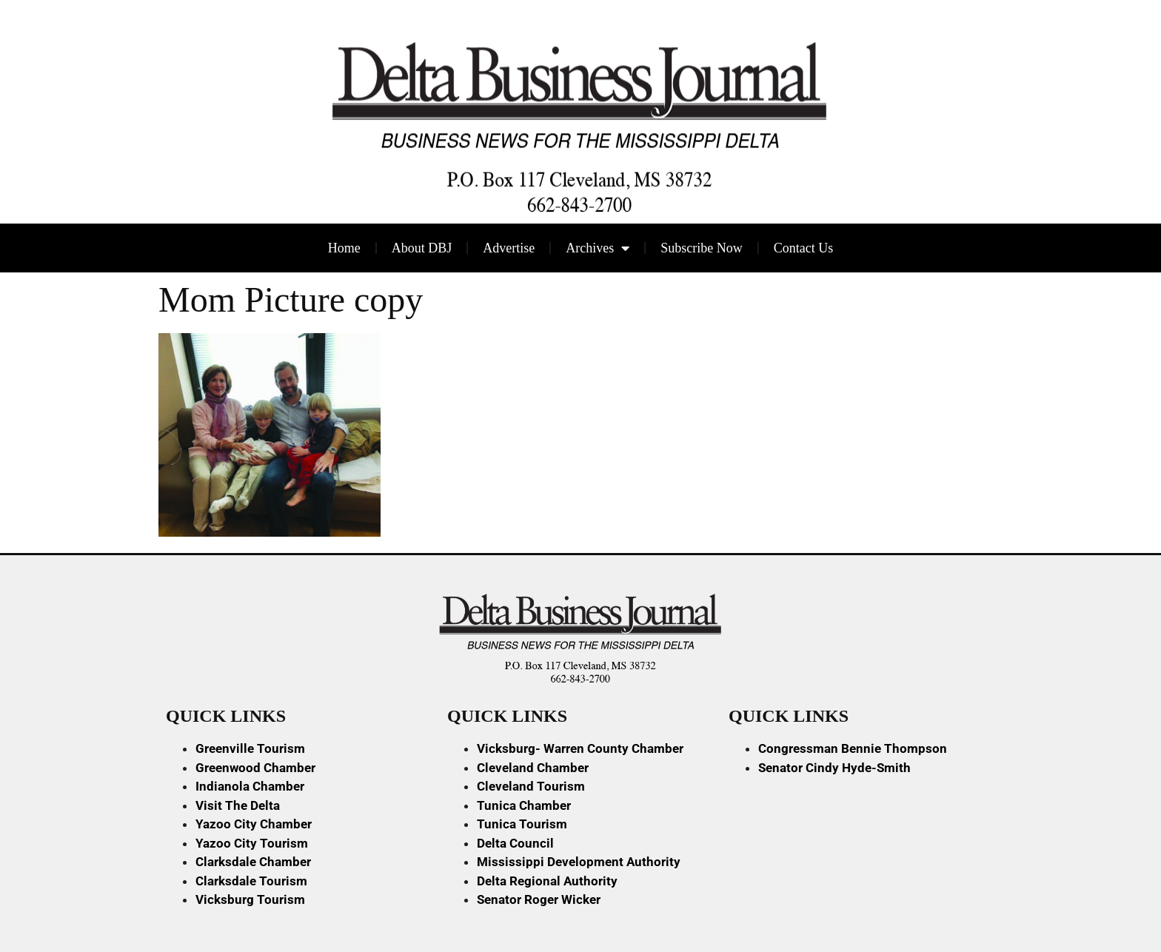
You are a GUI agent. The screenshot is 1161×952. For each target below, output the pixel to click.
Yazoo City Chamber (253, 824)
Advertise (509, 248)
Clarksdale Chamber (253, 861)
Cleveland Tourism (531, 786)
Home (344, 248)
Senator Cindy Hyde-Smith (834, 767)
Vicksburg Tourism (250, 899)
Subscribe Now (701, 248)
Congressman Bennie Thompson (852, 748)
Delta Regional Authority (547, 881)
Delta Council (515, 843)
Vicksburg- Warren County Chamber (580, 748)
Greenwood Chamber (255, 767)
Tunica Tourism (522, 824)
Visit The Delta (237, 805)
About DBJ (422, 248)
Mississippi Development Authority (578, 861)
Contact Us (804, 248)
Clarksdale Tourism (251, 881)
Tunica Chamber (524, 805)
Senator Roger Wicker (538, 899)
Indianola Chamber (249, 786)
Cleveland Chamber (533, 767)
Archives (597, 248)
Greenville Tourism (250, 748)
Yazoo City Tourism (251, 843)
